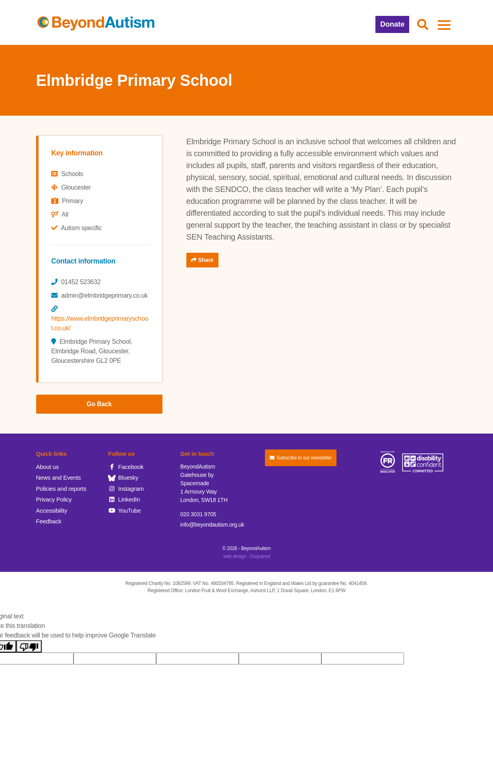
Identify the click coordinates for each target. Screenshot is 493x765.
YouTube (124, 510)
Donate (392, 24)
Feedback (49, 521)
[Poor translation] (29, 646)
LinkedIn (124, 499)
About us (47, 466)
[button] (422, 25)
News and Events (58, 477)
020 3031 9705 (198, 514)
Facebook (125, 466)
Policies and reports (61, 488)
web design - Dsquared (246, 556)
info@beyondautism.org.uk (212, 524)
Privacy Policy (54, 499)
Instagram (126, 488)
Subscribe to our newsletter (301, 458)
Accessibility (51, 510)
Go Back (99, 404)
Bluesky (123, 477)
